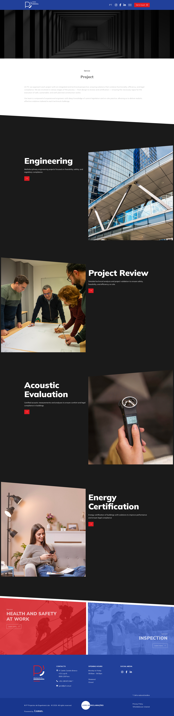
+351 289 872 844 (65, 681)
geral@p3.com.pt (65, 686)
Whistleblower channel (141, 707)
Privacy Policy (138, 704)
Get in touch (142, 5)
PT (110, 5)
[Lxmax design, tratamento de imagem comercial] (38, 711)
